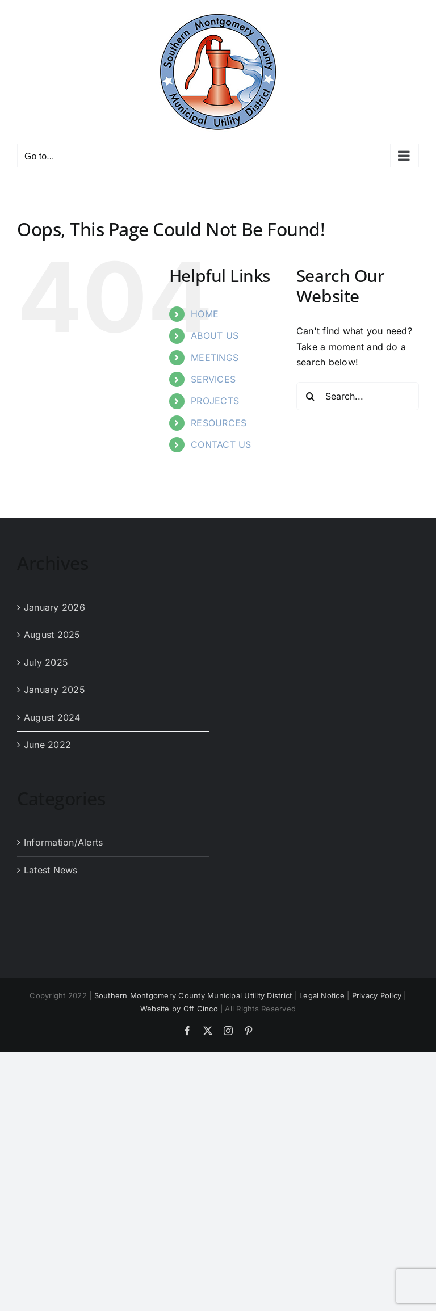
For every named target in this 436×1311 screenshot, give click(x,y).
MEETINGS (214, 357)
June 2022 (47, 744)
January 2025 (54, 689)
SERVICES (213, 379)
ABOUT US (214, 335)
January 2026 (54, 607)
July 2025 (46, 662)
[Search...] (357, 396)
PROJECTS (215, 400)
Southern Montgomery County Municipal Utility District (193, 995)
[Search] (310, 396)
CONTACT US (221, 444)
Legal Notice (322, 995)
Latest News (51, 870)
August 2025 (52, 634)
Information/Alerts (63, 842)
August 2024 (52, 717)
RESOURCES (218, 422)
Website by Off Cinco (179, 1008)
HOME (205, 314)
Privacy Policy (376, 995)
